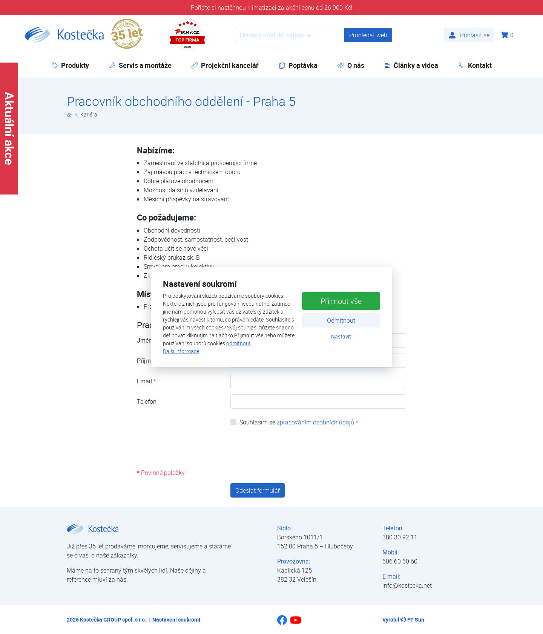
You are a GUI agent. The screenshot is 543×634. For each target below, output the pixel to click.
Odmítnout (341, 320)
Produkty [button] (70, 65)
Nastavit (341, 336)
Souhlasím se (298, 422)
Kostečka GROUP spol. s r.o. (113, 619)
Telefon (146, 401)
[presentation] (287, 447)
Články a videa (411, 65)
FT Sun (412, 619)
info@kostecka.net (407, 585)
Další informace (181, 351)
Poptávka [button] (298, 65)
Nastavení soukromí (176, 619)
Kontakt (475, 65)
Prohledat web (368, 35)
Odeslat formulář (257, 490)
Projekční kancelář (225, 65)
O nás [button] (350, 65)
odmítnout (238, 343)
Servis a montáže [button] (140, 65)
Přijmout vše (341, 301)
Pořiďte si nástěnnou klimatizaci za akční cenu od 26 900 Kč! (272, 7)
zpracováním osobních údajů (315, 422)
